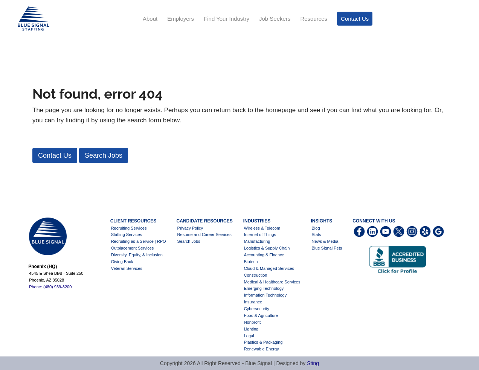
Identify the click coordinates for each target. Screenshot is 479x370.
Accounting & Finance (264, 255)
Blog (316, 228)
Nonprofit (252, 322)
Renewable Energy (261, 349)
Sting (313, 363)
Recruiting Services (129, 228)
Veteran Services (126, 268)
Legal (249, 335)
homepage (280, 110)
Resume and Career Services (204, 234)
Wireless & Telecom (262, 228)
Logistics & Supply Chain (267, 248)
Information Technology (265, 295)
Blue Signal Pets (327, 248)
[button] (54, 155)
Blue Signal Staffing (33, 19)
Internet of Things (260, 234)
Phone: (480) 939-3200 (50, 287)
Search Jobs (188, 241)
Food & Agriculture (261, 315)
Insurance (253, 302)
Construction (255, 275)
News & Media (325, 241)
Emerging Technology (264, 288)
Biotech (251, 261)
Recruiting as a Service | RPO (138, 241)
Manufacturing (257, 241)
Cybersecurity (256, 308)
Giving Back (122, 261)
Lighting (251, 329)
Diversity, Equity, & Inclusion (137, 255)
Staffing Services (126, 234)
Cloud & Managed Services (269, 268)
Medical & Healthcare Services (272, 282)
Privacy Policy (190, 228)
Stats (316, 234)
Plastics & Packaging (263, 342)
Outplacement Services (132, 248)
